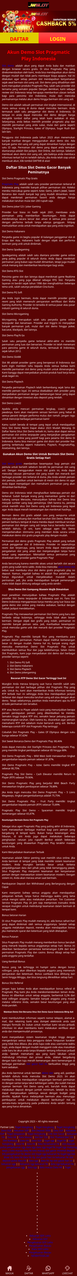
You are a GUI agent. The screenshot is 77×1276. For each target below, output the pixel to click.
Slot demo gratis (12, 463)
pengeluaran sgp (16, 1147)
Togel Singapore (16, 1134)
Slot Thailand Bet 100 (61, 1137)
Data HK (11, 1137)
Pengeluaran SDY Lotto (40, 1242)
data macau (46, 1167)
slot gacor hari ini (36, 1064)
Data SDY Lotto (40, 1249)
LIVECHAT (67, 1270)
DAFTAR (19, 38)
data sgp (31, 1147)
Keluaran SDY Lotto (40, 1235)
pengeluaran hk (15, 1154)
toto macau (16, 1150)
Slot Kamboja (10, 1140)
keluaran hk (52, 1144)
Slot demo (8, 65)
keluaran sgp (8, 1164)
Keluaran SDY (40, 1239)
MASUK (9, 1270)
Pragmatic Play (10, 184)
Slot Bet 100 (41, 1137)
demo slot (47, 1073)
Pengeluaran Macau (40, 1245)
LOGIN (58, 38)
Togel (68, 1167)
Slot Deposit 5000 (41, 1130)
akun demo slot (66, 567)
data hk (20, 1144)
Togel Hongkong (24, 1127)
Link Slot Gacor (56, 1134)
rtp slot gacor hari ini (43, 1157)
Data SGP (6, 1130)
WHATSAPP (48, 1270)
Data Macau (25, 1137)
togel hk (61, 1140)
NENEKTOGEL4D (40, 1255)
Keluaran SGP (21, 1130)
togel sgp (49, 1140)
